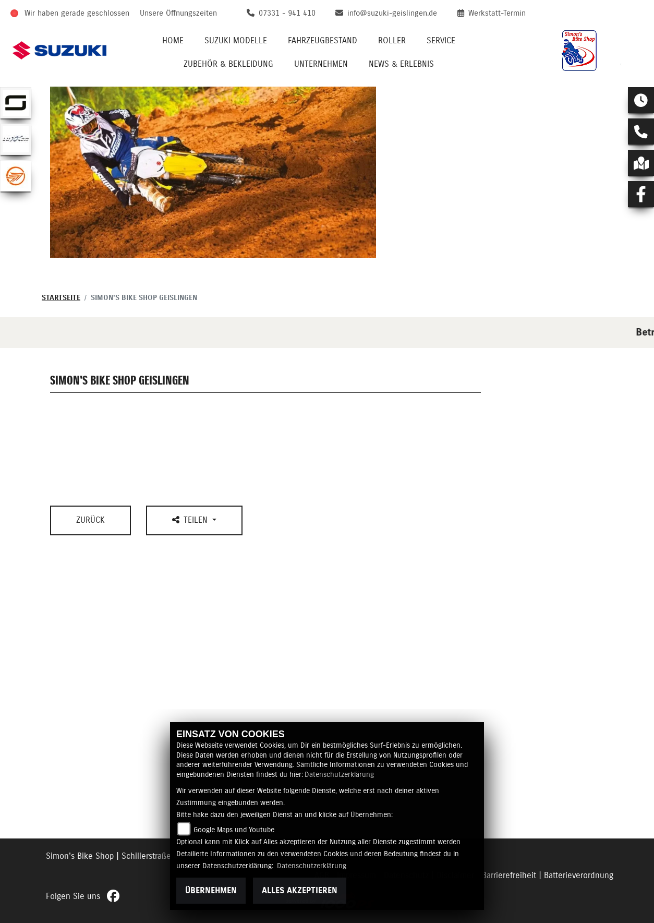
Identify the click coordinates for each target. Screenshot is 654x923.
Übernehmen (211, 890)
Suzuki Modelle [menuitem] (235, 41)
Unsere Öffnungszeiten (178, 13)
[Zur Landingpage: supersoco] (15, 102)
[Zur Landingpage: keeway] (15, 175)
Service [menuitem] (441, 41)
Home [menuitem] (173, 41)
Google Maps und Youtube (233, 830)
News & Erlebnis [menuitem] (401, 64)
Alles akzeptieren (299, 890)
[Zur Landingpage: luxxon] (15, 139)
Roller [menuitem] (392, 41)
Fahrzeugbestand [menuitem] (322, 41)
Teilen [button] (191, 520)
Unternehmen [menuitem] (321, 64)
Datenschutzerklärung (339, 774)
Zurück (90, 520)
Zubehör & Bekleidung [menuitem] (228, 64)
